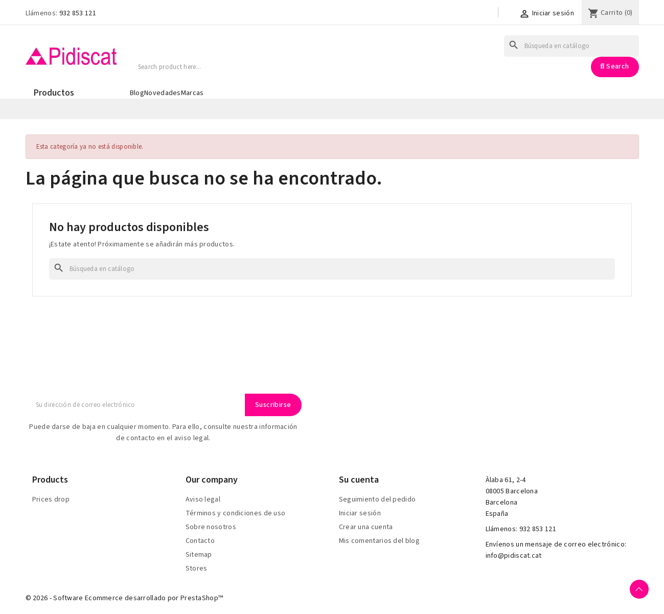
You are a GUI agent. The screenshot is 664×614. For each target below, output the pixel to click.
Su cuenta (359, 479)
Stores (197, 568)
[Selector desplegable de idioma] (481, 13)
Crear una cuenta (366, 527)
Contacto (200, 541)
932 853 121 (77, 13)
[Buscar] (571, 46)
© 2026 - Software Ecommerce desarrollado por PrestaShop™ (124, 598)
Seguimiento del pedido (377, 499)
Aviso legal (203, 499)
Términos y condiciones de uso (236, 513)
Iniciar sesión (360, 513)
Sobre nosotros (211, 527)
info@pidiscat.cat (514, 556)
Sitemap (199, 555)
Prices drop (51, 499)
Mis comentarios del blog (379, 541)
